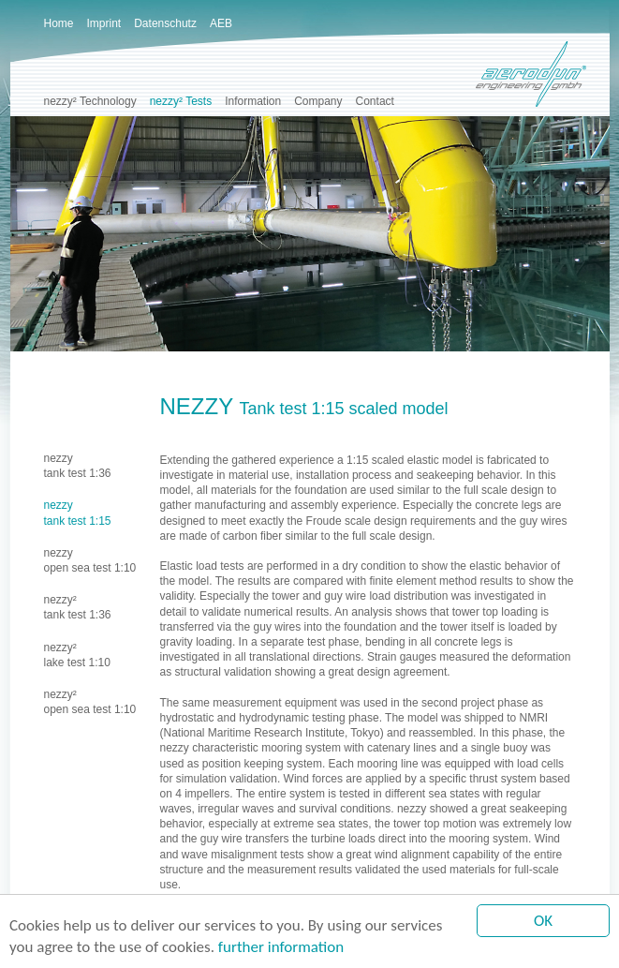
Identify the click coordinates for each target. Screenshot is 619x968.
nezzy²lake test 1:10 (77, 655)
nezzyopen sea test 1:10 (90, 560)
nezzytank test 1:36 (77, 466)
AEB (221, 23)
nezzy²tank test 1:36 (77, 607)
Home (59, 23)
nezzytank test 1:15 (77, 513)
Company (318, 101)
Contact (375, 101)
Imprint (104, 23)
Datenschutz (165, 23)
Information (253, 101)
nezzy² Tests (181, 101)
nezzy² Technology (90, 101)
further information (281, 948)
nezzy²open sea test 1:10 (90, 702)
